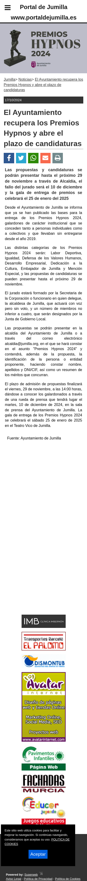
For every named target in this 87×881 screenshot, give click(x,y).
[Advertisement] (36, 579)
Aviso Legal (13, 879)
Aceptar (38, 854)
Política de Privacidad (38, 879)
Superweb (31, 874)
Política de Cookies (68, 879)
